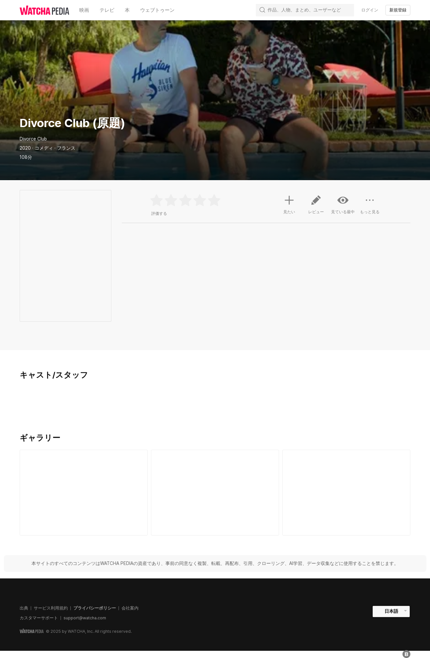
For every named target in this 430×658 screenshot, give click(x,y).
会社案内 (130, 608)
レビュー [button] (316, 207)
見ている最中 (343, 204)
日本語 (391, 611)
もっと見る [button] (370, 207)
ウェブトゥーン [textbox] (157, 10)
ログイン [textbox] (369, 10)
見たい (289, 203)
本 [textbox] (127, 10)
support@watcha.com (85, 617)
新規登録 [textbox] (397, 10)
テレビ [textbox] (107, 10)
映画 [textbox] (84, 10)
